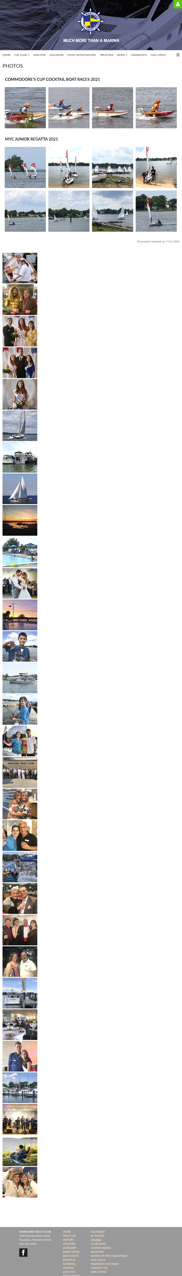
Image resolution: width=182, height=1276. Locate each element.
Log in (178, 4)
